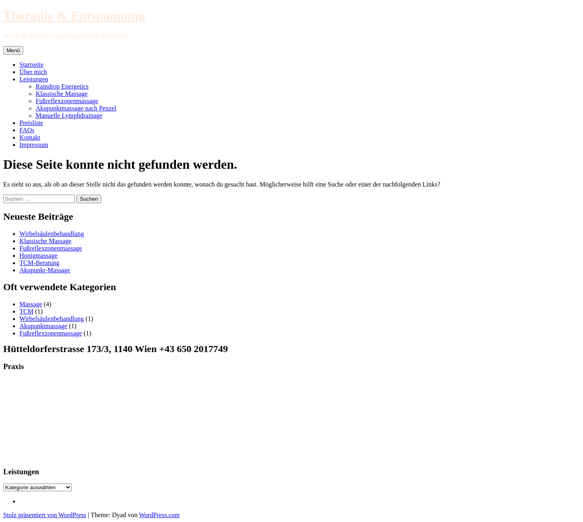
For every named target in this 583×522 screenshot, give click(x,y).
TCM (26, 311)
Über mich (33, 71)
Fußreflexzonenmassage (67, 101)
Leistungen (33, 79)
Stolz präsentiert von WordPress (44, 514)
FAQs (26, 130)
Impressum (33, 144)
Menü (13, 50)
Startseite (31, 64)
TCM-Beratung (39, 262)
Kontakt (29, 137)
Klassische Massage (61, 93)
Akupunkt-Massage (44, 270)
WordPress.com (159, 514)
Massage (30, 304)
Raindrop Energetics (62, 86)
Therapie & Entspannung (74, 15)
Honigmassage (38, 255)
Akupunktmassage (43, 326)
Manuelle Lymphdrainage (69, 115)
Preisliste (31, 122)
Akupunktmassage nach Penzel (76, 108)
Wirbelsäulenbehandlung (51, 233)
